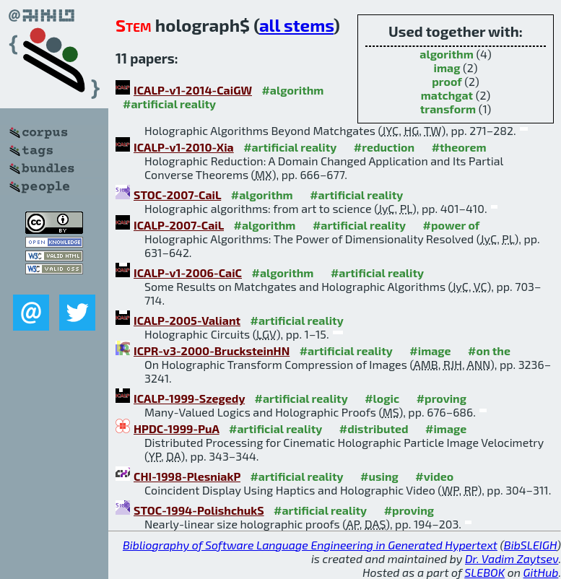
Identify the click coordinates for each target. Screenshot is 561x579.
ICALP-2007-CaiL (179, 225)
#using (379, 476)
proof (447, 81)
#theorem (459, 147)
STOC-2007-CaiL (177, 194)
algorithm (446, 54)
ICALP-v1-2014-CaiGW (193, 90)
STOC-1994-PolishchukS (199, 510)
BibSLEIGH (530, 545)
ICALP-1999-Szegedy (189, 398)
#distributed (374, 428)
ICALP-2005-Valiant (187, 320)
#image (430, 350)
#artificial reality (169, 103)
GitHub (541, 572)
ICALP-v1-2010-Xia (184, 147)
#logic (382, 398)
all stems (296, 24)
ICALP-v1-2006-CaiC (188, 272)
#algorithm (292, 90)
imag (447, 67)
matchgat (447, 95)
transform (448, 109)
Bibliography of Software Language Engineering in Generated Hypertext (310, 545)
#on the (489, 350)
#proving (441, 398)
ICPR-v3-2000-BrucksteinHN (212, 350)
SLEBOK (484, 572)
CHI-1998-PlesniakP (187, 476)
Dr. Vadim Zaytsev (511, 558)
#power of (451, 225)
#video (434, 476)
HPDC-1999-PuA (176, 428)
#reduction (384, 147)
